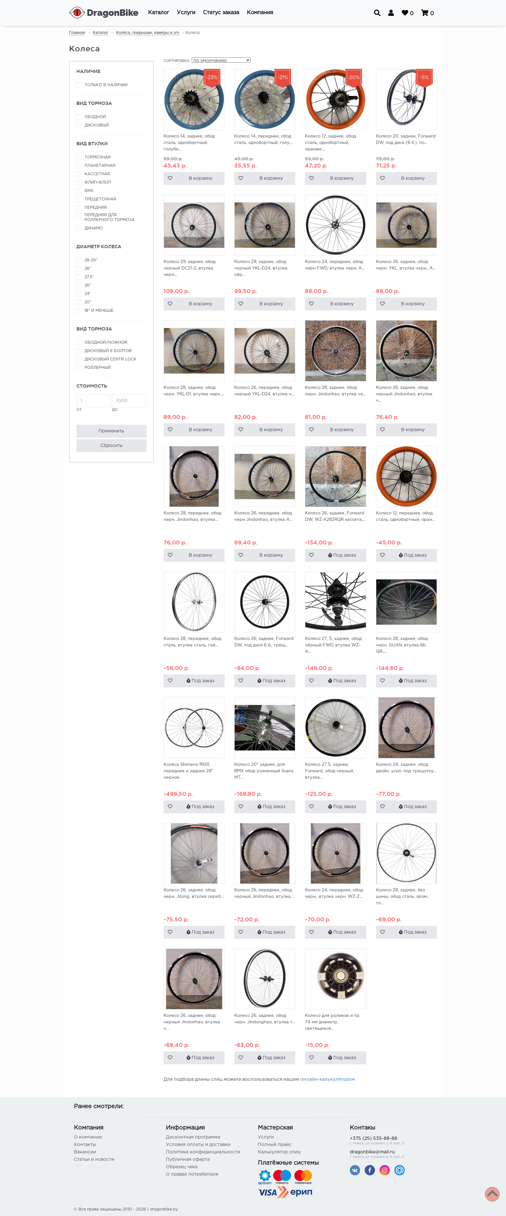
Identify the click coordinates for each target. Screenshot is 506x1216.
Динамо (94, 228)
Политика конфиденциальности (203, 1152)
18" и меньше (99, 310)
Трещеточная (100, 199)
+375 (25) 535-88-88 (391, 1141)
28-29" (91, 260)
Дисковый (97, 125)
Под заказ (342, 555)
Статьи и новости (94, 1159)
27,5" (89, 277)
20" (88, 302)
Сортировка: (177, 61)
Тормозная (98, 157)
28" (88, 268)
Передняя (96, 207)
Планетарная (100, 165)
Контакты (85, 1145)
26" (88, 285)
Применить (111, 431)
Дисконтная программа (193, 1137)
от (93, 402)
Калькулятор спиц (279, 1152)
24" (88, 294)
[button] (158, 13)
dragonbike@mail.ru (391, 1155)
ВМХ (89, 191)
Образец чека (181, 1167)
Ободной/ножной (106, 342)
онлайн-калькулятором (327, 1079)
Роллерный (98, 368)
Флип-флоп (98, 182)
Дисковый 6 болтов (108, 351)
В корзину (200, 178)
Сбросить (111, 446)
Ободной (95, 117)
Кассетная (97, 174)
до (129, 402)
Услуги (266, 1137)
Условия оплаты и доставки (198, 1145)
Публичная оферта (188, 1159)
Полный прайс (275, 1145)
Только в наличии (106, 85)
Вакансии (85, 1152)
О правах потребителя (192, 1174)
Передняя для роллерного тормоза (110, 217)
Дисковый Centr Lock (111, 359)
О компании (88, 1137)
